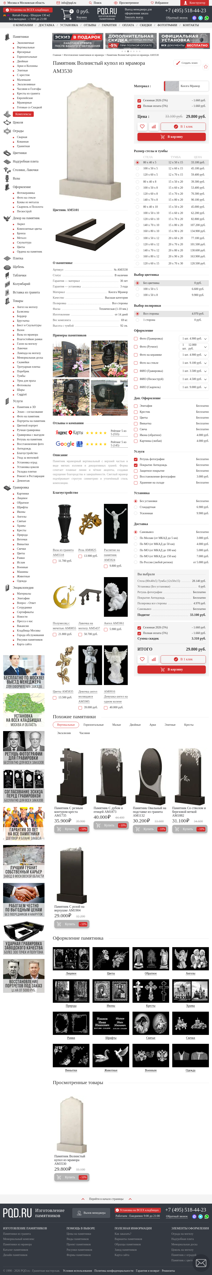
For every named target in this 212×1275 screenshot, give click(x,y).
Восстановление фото (30, 444)
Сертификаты (25, 612)
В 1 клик (183, 127)
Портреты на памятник (31, 421)
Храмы (21, 525)
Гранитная (23, 146)
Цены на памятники (79, 1233)
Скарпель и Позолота (30, 206)
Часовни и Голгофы (29, 88)
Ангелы (21, 516)
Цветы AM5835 (63, 691)
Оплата (128, 25)
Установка (69, 25)
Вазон (20, 330)
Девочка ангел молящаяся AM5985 (87, 696)
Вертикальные (26, 47)
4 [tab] (131, 51)
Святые (21, 521)
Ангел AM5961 (114, 623)
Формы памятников (79, 1255)
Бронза (21, 233)
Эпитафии (23, 598)
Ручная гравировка (28, 430)
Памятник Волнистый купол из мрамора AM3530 (69, 1159)
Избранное (159, 2)
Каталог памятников (15, 1249)
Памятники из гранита (17, 1233)
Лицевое (22, 498)
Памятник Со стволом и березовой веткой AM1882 (189, 811)
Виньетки (23, 544)
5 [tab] (134, 51)
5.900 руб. (113, 629)
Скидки (146, 25)
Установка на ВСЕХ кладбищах (27, 10)
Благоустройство (27, 453)
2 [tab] (125, 51)
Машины (22, 571)
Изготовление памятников (34, 1213)
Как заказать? (123, 1233)
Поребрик (23, 371)
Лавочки (22, 348)
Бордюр (21, 316)
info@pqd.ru (66, 2)
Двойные (22, 61)
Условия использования (77, 1270)
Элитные (22, 70)
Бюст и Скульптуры (29, 325)
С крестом (23, 75)
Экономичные (25, 42)
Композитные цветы (29, 228)
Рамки (21, 557)
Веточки (22, 539)
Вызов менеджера (91, 1213)
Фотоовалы (24, 385)
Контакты (191, 25)
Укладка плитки (27, 471)
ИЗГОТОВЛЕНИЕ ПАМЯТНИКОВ (25, 1228)
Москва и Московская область (24, 2)
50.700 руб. (88, 634)
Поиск (95, 2)
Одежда (21, 581)
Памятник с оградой (183, 1255)
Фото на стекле (26, 197)
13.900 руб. (88, 556)
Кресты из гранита (28, 93)
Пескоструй (24, 211)
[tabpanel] (78, 41)
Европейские (25, 98)
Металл (21, 237)
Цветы (21, 247)
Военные (22, 567)
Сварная (22, 137)
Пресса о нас (25, 621)
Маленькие (24, 79)
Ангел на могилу (27, 307)
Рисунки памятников (29, 639)
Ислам (21, 562)
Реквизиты (168, 1270)
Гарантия (109, 25)
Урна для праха (26, 380)
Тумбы (21, 375)
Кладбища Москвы (28, 630)
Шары (21, 389)
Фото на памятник (28, 416)
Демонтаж (23, 480)
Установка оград (27, 462)
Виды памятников (78, 1239)
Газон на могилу (27, 343)
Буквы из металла (28, 202)
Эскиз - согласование (30, 411)
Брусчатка (23, 320)
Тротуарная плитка (28, 366)
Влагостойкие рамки (29, 339)
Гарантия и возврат (147, 1270)
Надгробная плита (182, 1239)
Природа (22, 534)
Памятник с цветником (185, 1260)
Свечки (21, 548)
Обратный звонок (177, 17)
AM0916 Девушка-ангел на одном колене (116, 696)
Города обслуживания (30, 635)
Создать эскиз (187, 63)
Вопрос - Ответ (26, 603)
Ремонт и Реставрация (30, 476)
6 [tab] (136, 51)
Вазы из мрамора (27, 334)
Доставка (46, 25)
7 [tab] (139, 51)
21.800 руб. (62, 634)
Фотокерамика (26, 192)
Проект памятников (79, 1244)
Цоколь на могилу (182, 1249)
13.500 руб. (62, 697)
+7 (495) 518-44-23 (185, 10)
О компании (23, 25)
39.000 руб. (88, 707)
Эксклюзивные (26, 84)
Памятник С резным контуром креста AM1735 (68, 811)
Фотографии (167, 25)
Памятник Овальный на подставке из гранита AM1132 (149, 811)
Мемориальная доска (30, 357)
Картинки (23, 493)
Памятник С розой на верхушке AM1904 (69, 908)
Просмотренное (126, 2)
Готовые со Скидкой (29, 107)
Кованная (23, 141)
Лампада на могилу (29, 353)
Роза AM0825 (87, 550)
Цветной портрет (27, 425)
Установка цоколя (28, 467)
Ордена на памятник (29, 251)
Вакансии (23, 626)
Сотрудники (24, 607)
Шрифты (22, 507)
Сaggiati (22, 394)
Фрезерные (24, 52)
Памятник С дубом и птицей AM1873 (108, 809)
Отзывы (90, 25)
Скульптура (24, 242)
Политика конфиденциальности (114, 1270)
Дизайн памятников (15, 1255)
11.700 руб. (62, 561)
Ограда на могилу (182, 1233)
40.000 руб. (113, 707)
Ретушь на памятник (29, 439)
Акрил (21, 224)
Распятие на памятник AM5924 (112, 555)
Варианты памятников (128, 1239)
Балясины (23, 311)
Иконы (21, 511)
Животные (23, 576)
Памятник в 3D (26, 407)
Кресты (21, 530)
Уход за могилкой (28, 457)
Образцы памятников (128, 1244)
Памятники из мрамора (17, 1244)
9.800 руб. (113, 566)
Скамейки (23, 362)
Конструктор (194, 3)
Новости (22, 616)
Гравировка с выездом (30, 434)
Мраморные (24, 102)
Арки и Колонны (27, 65)
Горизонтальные (27, 56)
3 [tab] (128, 51)
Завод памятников (126, 1249)
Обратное (23, 502)
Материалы (24, 593)
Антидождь (24, 448)
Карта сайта (24, 644)
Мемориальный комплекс (18, 1239)
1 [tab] (122, 51)
